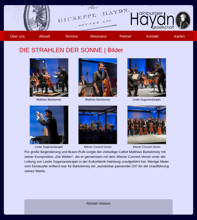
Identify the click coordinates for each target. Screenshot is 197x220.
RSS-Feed (91, 203)
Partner (125, 36)
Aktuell (44, 36)
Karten (179, 36)
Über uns (17, 36)
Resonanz (98, 36)
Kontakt (152, 36)
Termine (71, 36)
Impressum (105, 203)
